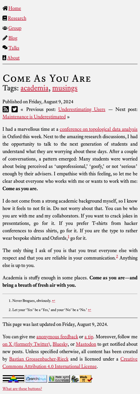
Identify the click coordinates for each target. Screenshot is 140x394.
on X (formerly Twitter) (26, 344)
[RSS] (5, 109)
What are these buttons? (22, 388)
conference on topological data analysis (99, 129)
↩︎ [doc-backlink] (53, 300)
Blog (12, 38)
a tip (88, 337)
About (13, 58)
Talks (13, 48)
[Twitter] (14, 109)
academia (35, 87)
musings (65, 87)
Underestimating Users (81, 109)
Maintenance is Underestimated (34, 117)
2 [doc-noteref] (117, 256)
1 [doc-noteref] (68, 236)
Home (14, 8)
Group (14, 28)
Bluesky (60, 344)
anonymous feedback (57, 337)
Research (17, 18)
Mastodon (86, 344)
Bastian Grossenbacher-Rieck (38, 359)
